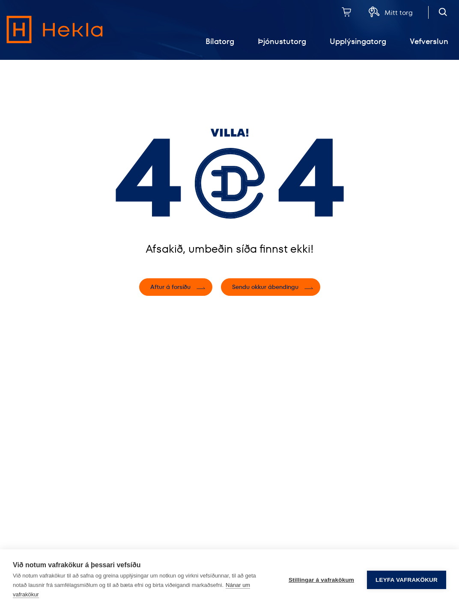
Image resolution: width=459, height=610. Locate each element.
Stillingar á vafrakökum (321, 580)
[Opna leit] (443, 11)
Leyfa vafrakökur (407, 580)
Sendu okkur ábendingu (265, 287)
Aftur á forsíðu (170, 287)
